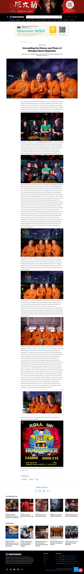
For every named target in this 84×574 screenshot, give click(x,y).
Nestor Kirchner (42, 209)
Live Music (31, 479)
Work (54, 20)
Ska (37, 360)
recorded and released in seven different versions (37, 348)
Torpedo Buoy (29, 260)
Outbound (66, 20)
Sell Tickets (58, 563)
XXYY (55, 258)
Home (22, 42)
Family (33, 20)
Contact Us (45, 557)
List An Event (58, 556)
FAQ (44, 561)
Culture (28, 20)
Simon (55, 261)
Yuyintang (34, 142)
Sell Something (59, 559)
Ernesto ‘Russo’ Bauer (32, 205)
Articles (26, 42)
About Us (45, 556)
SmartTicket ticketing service (70, 563)
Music (30, 42)
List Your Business (59, 561)
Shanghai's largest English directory (71, 561)
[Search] (60, 17)
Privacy (44, 563)
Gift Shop (72, 20)
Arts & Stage (24, 479)
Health (38, 20)
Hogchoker (23, 142)
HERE (36, 419)
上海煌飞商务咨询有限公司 (56, 570)
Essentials (43, 20)
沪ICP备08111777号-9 (67, 570)
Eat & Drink (12, 20)
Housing (50, 20)
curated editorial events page (70, 556)
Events (23, 20)
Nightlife (18, 20)
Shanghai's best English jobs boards (69, 557)
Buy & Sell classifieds (70, 559)
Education (59, 20)
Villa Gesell (44, 196)
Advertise (45, 559)
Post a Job (58, 557)
